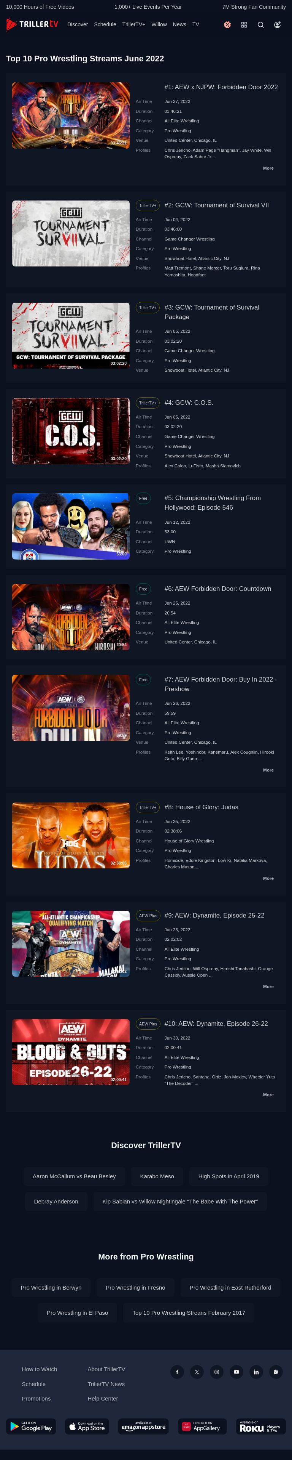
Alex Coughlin (244, 751)
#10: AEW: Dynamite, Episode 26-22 (216, 1023)
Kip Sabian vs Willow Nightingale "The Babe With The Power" (180, 1201)
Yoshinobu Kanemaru (207, 751)
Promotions (36, 1398)
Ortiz (217, 1076)
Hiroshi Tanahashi (238, 968)
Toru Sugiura (235, 267)
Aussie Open (195, 974)
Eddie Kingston (201, 860)
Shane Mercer (207, 267)
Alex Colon (175, 465)
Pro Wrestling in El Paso (77, 1312)
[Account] (277, 24)
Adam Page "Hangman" (216, 150)
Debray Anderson (56, 1201)
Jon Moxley (235, 1076)
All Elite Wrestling (182, 120)
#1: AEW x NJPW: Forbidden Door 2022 (221, 87)
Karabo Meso (157, 1176)
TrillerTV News (106, 1384)
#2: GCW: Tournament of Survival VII (217, 205)
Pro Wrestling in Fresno (135, 1287)
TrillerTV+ (134, 24)
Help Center (102, 1398)
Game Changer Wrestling (190, 238)
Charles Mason (180, 866)
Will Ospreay (205, 968)
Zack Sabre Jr (197, 156)
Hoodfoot (197, 274)
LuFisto (196, 465)
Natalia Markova (250, 860)
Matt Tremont (178, 267)
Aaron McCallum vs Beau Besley (74, 1176)
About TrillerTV (106, 1369)
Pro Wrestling (178, 130)
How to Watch (39, 1369)
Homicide (174, 860)
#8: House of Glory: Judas (201, 807)
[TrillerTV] (32, 24)
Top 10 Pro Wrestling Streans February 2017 (188, 1312)
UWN (170, 541)
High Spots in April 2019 (228, 1176)
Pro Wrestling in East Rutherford (230, 1287)
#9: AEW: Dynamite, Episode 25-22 (215, 915)
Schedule (105, 24)
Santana (201, 1076)
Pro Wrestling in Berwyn (51, 1287)
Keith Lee (174, 751)
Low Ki (224, 860)
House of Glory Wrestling (189, 840)
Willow (159, 24)
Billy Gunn (187, 758)
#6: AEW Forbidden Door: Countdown (218, 588)
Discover (77, 24)
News (179, 24)
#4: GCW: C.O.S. (189, 402)
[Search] (260, 24)
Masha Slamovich (223, 465)
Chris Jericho (177, 150)
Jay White (252, 150)
